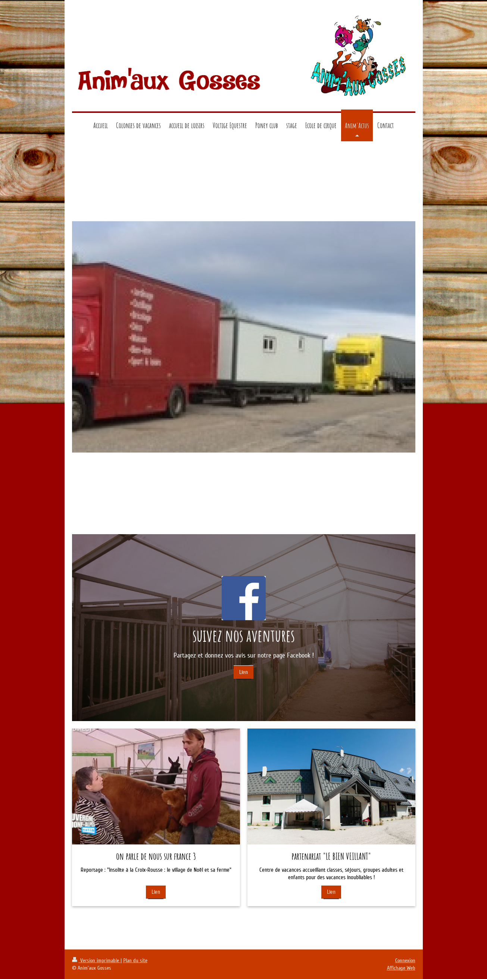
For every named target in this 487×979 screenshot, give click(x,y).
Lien (243, 672)
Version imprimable (96, 960)
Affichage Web (401, 968)
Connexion (405, 960)
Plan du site (135, 960)
